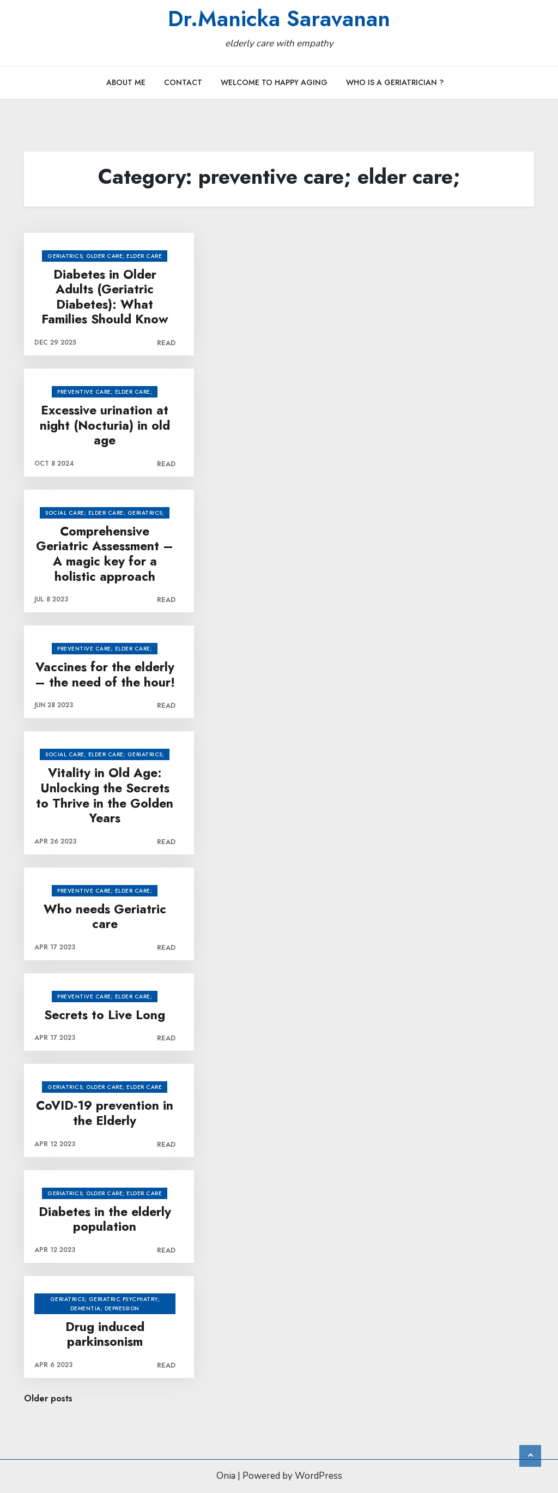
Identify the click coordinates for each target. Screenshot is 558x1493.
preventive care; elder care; (104, 392)
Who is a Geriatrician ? (395, 82)
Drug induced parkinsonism (104, 1335)
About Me (125, 82)
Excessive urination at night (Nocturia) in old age (105, 425)
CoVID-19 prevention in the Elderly (104, 1113)
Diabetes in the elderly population (105, 1220)
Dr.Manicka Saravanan (279, 18)
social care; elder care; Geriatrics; (104, 513)
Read (166, 343)
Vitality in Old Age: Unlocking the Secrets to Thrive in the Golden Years (104, 796)
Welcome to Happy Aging (274, 82)
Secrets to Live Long (104, 1015)
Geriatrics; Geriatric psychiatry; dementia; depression (105, 1304)
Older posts (48, 1398)
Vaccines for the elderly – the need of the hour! (105, 675)
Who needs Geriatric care (105, 917)
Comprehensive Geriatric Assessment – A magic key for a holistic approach (104, 554)
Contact (183, 82)
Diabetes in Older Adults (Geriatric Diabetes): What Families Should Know (104, 297)
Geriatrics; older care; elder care (104, 256)
